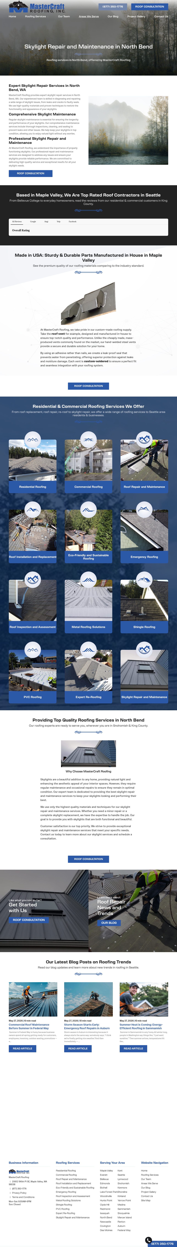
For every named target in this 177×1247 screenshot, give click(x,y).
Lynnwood (123, 1179)
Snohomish (123, 1183)
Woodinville (106, 1196)
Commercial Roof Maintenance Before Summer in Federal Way (29, 1026)
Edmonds (105, 1183)
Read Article (22, 1048)
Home (12, 16)
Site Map (145, 1200)
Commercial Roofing (88, 487)
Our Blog (113, 16)
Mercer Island (125, 1217)
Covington (105, 1226)
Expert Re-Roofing (88, 697)
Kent (120, 1171)
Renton (121, 1222)
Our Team (64, 16)
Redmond (105, 1209)
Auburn (121, 1226)
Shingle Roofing (144, 627)
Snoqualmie (124, 1213)
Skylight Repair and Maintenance (144, 697)
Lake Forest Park (109, 1192)
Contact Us (161, 16)
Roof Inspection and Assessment (33, 627)
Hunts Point (106, 1200)
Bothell (103, 1188)
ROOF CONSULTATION (149, 7)
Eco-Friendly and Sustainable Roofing (88, 557)
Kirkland (122, 1196)
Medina (121, 1205)
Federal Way (124, 1230)
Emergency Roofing (144, 557)
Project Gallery (136, 16)
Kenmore (122, 1188)
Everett (103, 1175)
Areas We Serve (89, 16)
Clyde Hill (104, 1205)
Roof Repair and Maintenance (144, 487)
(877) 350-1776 (113, 7)
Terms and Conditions (21, 1197)
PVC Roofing (33, 697)
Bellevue (104, 1179)
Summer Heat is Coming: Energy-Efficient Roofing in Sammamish (141, 1026)
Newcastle (105, 1222)
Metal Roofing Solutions (88, 627)
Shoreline (122, 1192)
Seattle (121, 1175)
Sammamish (124, 1209)
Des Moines (106, 1230)
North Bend (106, 1217)
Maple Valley (106, 1171)
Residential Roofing (32, 487)
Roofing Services (37, 16)
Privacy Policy (17, 1193)
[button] (9, 238)
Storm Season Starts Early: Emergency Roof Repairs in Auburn (87, 1026)
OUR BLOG (109, 923)
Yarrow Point (124, 1200)
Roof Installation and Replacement (32, 557)
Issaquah (104, 1213)
